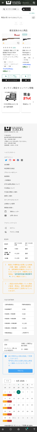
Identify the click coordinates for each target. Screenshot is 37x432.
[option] (18, 159)
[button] (11, 9)
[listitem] (18, 228)
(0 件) (14, 47)
